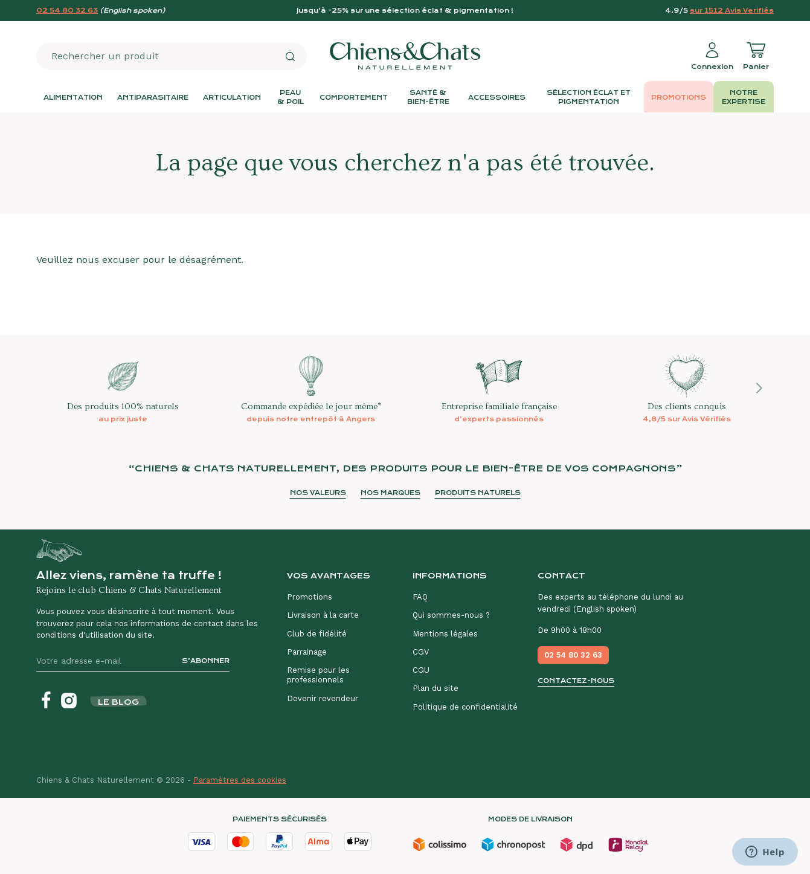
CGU (421, 670)
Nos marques (390, 493)
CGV (421, 651)
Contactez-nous (576, 681)
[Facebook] (46, 700)
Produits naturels (478, 493)
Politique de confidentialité (465, 706)
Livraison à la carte (323, 615)
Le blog (118, 702)
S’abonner (206, 661)
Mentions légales (445, 633)
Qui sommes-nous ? (451, 615)
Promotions (309, 596)
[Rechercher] (290, 56)
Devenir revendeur (322, 698)
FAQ (420, 596)
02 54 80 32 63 (67, 11)
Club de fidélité (317, 633)
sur (732, 11)
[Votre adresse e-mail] (104, 661)
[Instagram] (69, 700)
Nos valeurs (318, 493)
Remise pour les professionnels (318, 674)
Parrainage (307, 651)
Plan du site (435, 688)
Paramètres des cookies (239, 780)
